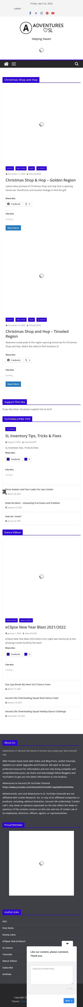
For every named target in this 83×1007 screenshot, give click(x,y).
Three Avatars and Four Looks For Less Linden (29, 489)
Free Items (21, 168)
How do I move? (13, 516)
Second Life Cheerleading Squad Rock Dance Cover (32, 698)
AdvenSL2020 (35, 174)
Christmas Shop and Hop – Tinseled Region (37, 334)
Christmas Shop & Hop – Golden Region (41, 180)
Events (10, 168)
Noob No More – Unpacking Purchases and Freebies (32, 502)
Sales (31, 168)
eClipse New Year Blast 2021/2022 (35, 627)
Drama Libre (9, 934)
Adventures (11, 620)
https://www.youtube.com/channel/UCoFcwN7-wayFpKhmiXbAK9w (38, 787)
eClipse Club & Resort (14, 941)
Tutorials (11, 429)
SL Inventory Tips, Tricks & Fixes (33, 435)
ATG (5, 921)
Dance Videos (26, 620)
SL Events (41, 168)
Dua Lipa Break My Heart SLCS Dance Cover (28, 684)
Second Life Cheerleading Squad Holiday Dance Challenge (35, 711)
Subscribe (8, 967)
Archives (7, 974)
